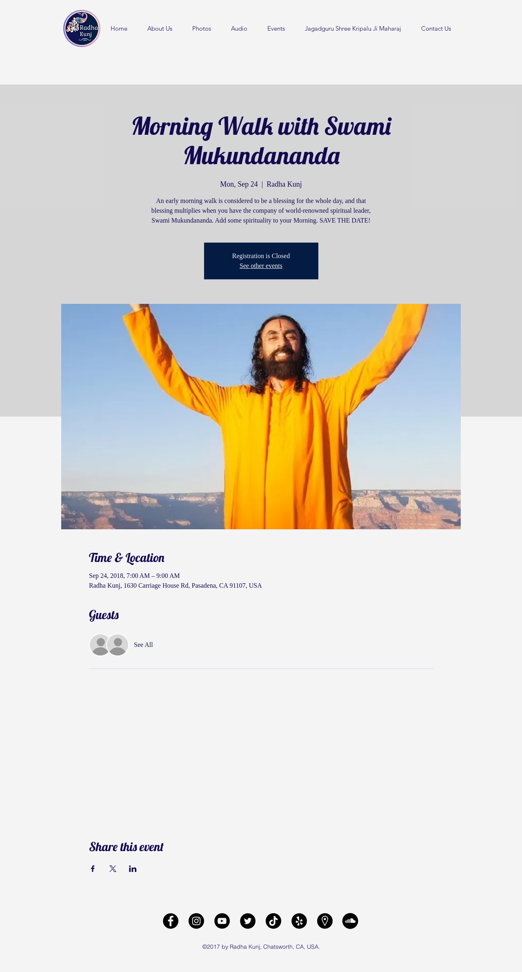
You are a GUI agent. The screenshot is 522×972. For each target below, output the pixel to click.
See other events (261, 265)
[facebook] (170, 921)
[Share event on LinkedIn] (133, 868)
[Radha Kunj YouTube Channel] (222, 921)
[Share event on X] (113, 868)
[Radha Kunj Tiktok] (273, 921)
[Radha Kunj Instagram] (196, 921)
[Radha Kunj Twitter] (247, 921)
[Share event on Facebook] (93, 868)
